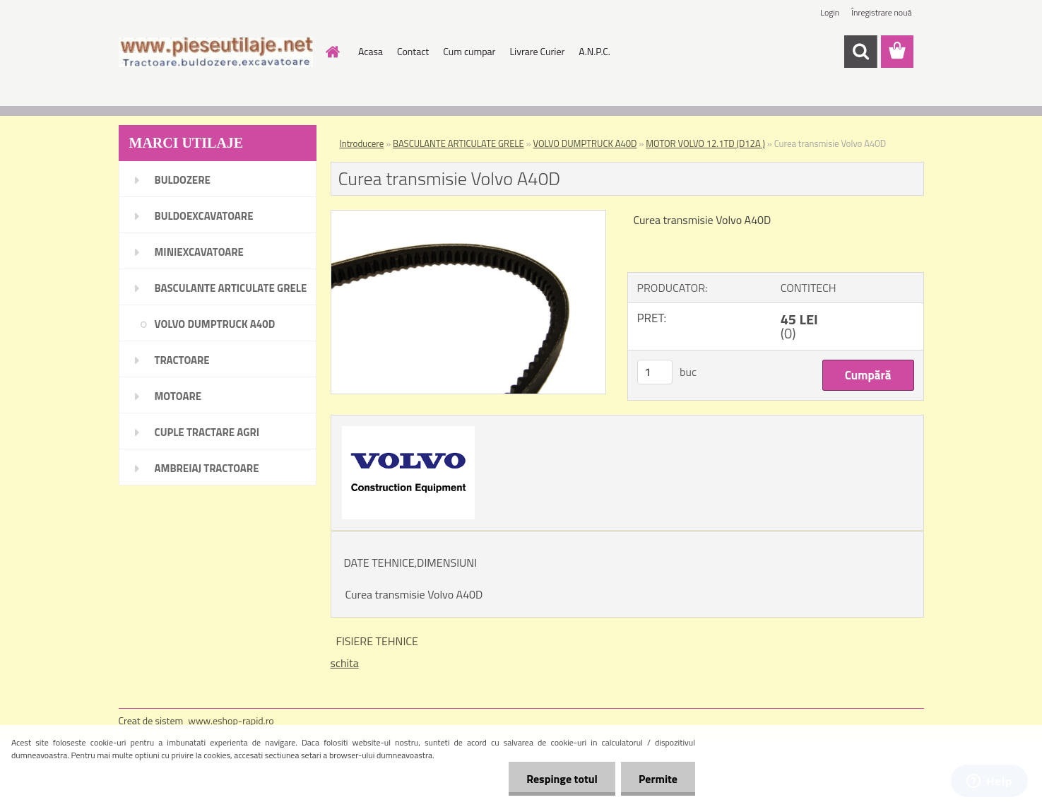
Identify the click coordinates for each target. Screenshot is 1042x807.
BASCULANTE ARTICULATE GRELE (458, 143)
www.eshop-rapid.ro (230, 720)
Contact (413, 51)
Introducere (362, 143)
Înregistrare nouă (881, 12)
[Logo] (216, 52)
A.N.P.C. (594, 51)
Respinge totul (562, 778)
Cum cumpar (469, 51)
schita (345, 662)
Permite (658, 778)
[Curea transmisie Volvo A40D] (468, 216)
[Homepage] (331, 51)
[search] (860, 51)
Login (829, 12)
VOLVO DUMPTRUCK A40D (585, 143)
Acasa (370, 51)
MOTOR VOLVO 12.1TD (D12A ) (705, 143)
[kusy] (655, 372)
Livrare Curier (536, 51)
